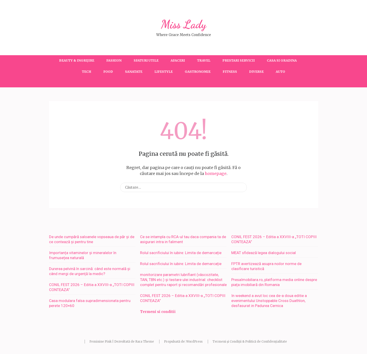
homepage (215, 173)
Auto (280, 72)
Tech (86, 72)
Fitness (230, 72)
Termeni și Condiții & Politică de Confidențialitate (250, 342)
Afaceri (178, 60)
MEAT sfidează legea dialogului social (263, 252)
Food (108, 72)
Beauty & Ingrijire (76, 60)
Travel (203, 60)
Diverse (256, 72)
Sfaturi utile (146, 60)
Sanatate (133, 72)
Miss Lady (183, 24)
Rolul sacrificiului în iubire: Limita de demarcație (180, 252)
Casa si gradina (282, 60)
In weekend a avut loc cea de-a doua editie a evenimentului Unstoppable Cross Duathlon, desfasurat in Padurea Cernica (269, 300)
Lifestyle (163, 72)
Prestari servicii (238, 60)
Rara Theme (144, 342)
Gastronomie (198, 72)
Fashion (114, 60)
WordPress (194, 342)
